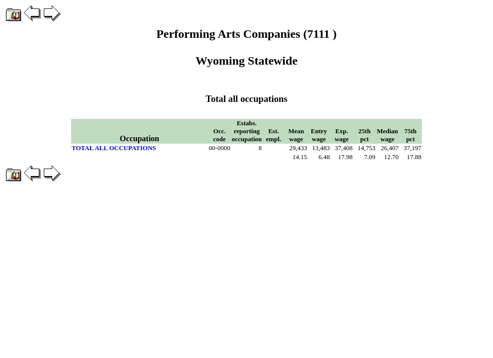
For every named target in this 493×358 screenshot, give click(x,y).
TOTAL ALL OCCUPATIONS (114, 148)
